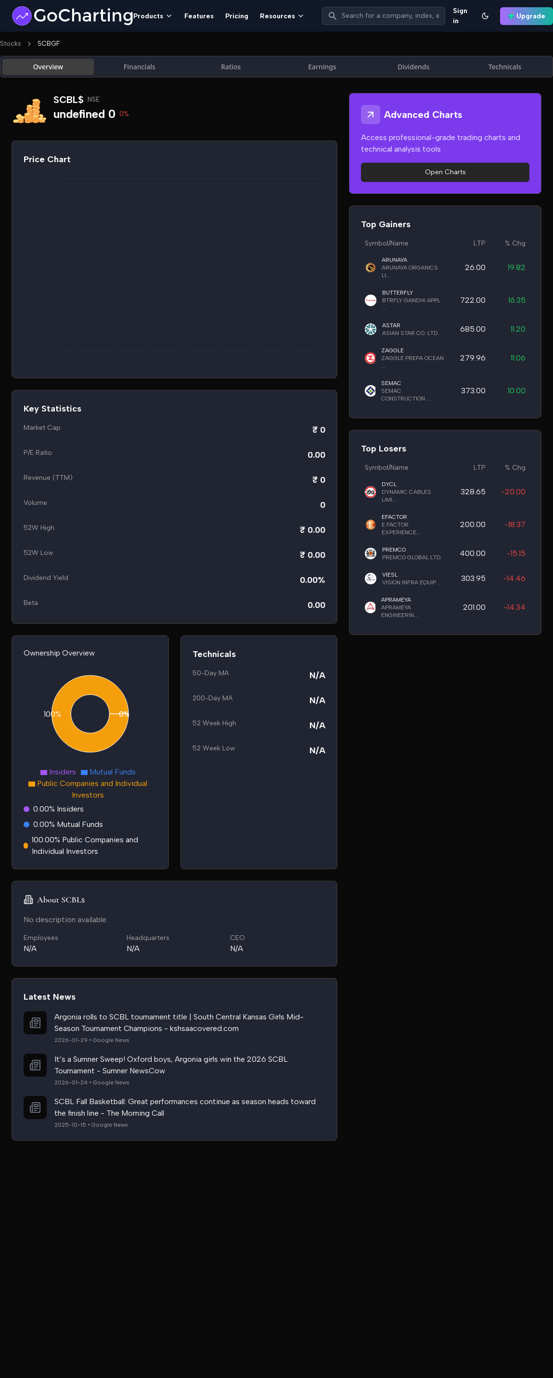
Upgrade (526, 16)
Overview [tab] (48, 66)
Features (199, 16)
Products (153, 16)
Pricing (236, 16)
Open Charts (445, 172)
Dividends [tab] (413, 66)
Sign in (460, 16)
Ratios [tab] (231, 66)
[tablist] (276, 66)
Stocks (10, 43)
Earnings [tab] (322, 66)
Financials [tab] (139, 66)
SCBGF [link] (49, 43)
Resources (282, 16)
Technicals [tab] (505, 66)
